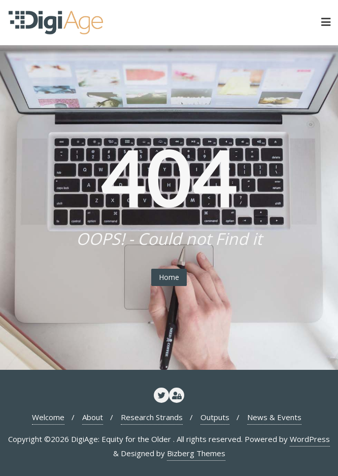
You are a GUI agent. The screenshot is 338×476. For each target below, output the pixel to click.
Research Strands (152, 417)
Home (169, 277)
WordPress (310, 439)
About (92, 417)
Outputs (214, 417)
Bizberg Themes (196, 453)
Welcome (48, 417)
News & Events (274, 417)
